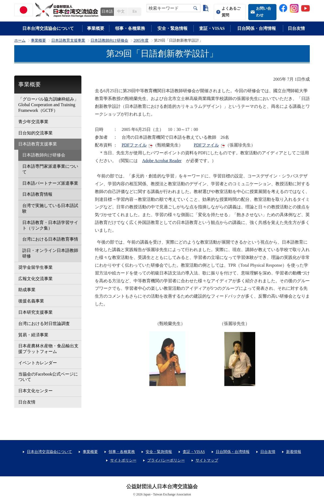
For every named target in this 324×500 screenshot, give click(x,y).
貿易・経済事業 (33, 335)
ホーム (20, 40)
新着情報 (293, 452)
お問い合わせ (263, 11)
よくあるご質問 (231, 11)
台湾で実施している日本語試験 (50, 208)
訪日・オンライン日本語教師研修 (50, 253)
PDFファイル (134, 145)
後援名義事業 (31, 301)
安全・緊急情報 (172, 28)
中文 (121, 11)
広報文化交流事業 (35, 278)
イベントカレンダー (37, 362)
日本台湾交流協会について (48, 28)
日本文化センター (35, 390)
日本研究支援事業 (35, 312)
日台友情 (296, 28)
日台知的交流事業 (35, 133)
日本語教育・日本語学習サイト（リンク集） (50, 225)
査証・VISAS (212, 28)
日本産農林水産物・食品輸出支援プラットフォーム (48, 349)
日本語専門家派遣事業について (50, 169)
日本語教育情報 (37, 194)
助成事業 (26, 289)
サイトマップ (207, 460)
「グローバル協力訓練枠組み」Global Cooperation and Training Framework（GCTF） (48, 105)
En (134, 11)
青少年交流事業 (33, 121)
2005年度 (141, 40)
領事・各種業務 (130, 28)
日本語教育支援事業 (68, 40)
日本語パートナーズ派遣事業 (50, 183)
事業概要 (95, 28)
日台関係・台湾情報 (256, 28)
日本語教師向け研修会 (109, 40)
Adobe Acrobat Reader (162, 160)
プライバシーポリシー (166, 460)
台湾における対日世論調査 (44, 323)
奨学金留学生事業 (35, 267)
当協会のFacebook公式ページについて (48, 377)
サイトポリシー (123, 460)
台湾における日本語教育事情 (50, 239)
